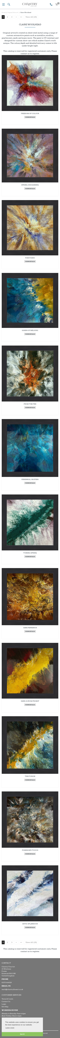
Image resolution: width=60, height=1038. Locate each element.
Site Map (5, 1007)
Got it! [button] (22, 1034)
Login (4, 1004)
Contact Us (6, 1001)
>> (21, 17)
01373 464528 (7, 982)
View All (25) (31, 17)
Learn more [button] (9, 1028)
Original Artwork (13, 12)
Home (4, 12)
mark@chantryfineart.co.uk (12, 989)
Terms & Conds (7, 999)
